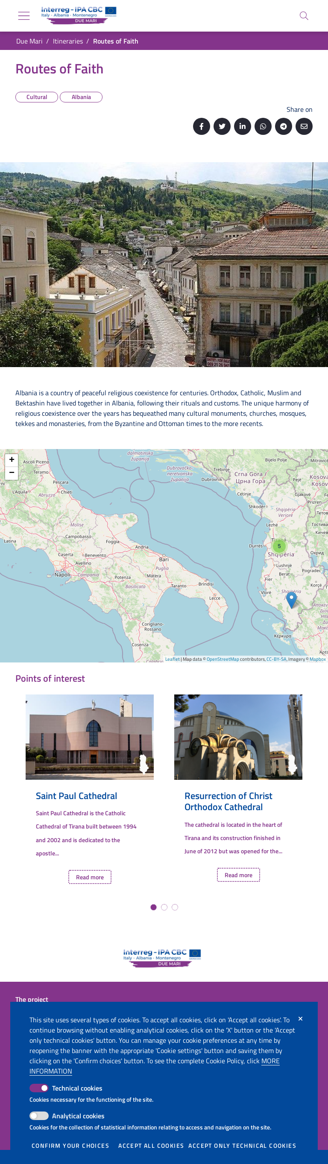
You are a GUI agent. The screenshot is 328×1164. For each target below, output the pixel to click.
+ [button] (12, 460)
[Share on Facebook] (201, 126)
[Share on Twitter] (222, 126)
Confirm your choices (70, 1145)
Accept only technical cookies (242, 1145)
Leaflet (172, 659)
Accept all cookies (151, 1145)
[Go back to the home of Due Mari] (77, 15)
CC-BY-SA (276, 659)
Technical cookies (77, 1088)
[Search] (304, 16)
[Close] (300, 1019)
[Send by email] (304, 126)
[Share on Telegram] (283, 126)
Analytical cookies (78, 1116)
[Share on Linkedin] (242, 126)
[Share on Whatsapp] (263, 126)
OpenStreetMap (223, 659)
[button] (153, 907)
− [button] (12, 473)
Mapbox (318, 659)
